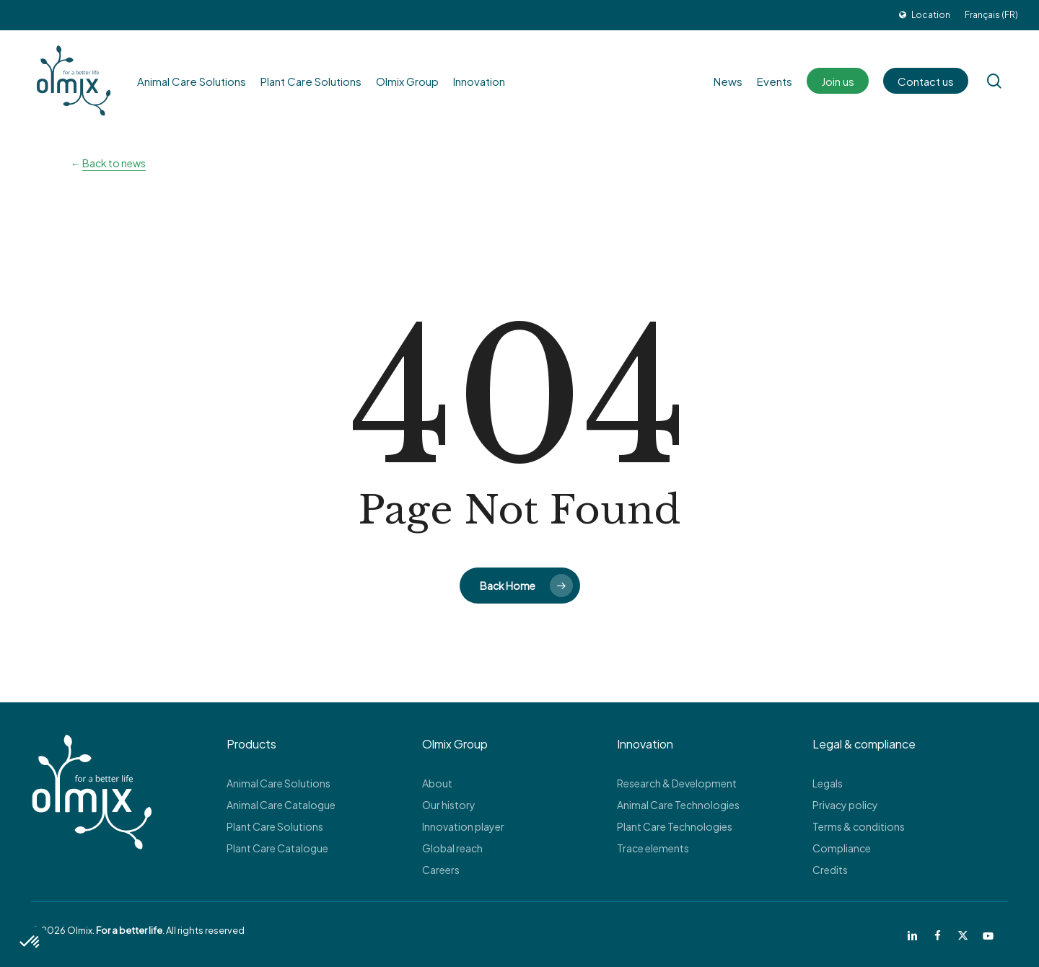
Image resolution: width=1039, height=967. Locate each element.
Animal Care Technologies (678, 804)
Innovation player (463, 826)
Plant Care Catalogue (277, 848)
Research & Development (677, 783)
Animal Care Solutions (278, 783)
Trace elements (653, 848)
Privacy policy (845, 804)
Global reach (452, 848)
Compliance (841, 848)
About (437, 783)
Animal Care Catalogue (281, 804)
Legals (827, 783)
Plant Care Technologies (674, 826)
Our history (448, 804)
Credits (830, 869)
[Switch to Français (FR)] (991, 15)
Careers (441, 869)
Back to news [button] (114, 162)
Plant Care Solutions (275, 826)
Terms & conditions (858, 826)
